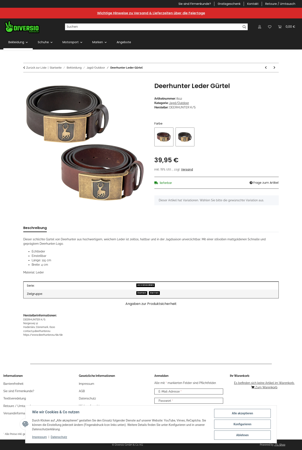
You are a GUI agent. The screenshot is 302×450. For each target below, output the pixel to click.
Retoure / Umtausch (280, 4)
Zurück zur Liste (36, 67)
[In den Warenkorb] (26, 80)
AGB (82, 391)
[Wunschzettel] (270, 27)
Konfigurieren (242, 424)
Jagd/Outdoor (179, 103)
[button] (260, 27)
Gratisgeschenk (229, 4)
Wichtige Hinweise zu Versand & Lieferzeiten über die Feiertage (151, 13)
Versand (187, 169)
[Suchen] (153, 26)
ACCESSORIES (145, 285)
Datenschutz (59, 437)
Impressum (39, 437)
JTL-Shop (279, 444)
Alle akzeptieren (242, 413)
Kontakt (253, 4)
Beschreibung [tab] (35, 227)
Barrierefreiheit (13, 383)
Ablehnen (242, 435)
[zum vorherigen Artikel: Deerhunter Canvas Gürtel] (266, 67)
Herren (154, 292)
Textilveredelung (14, 398)
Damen (141, 292)
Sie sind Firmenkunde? (194, 4)
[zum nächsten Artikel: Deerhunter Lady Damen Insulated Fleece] (274, 67)
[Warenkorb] (287, 27)
